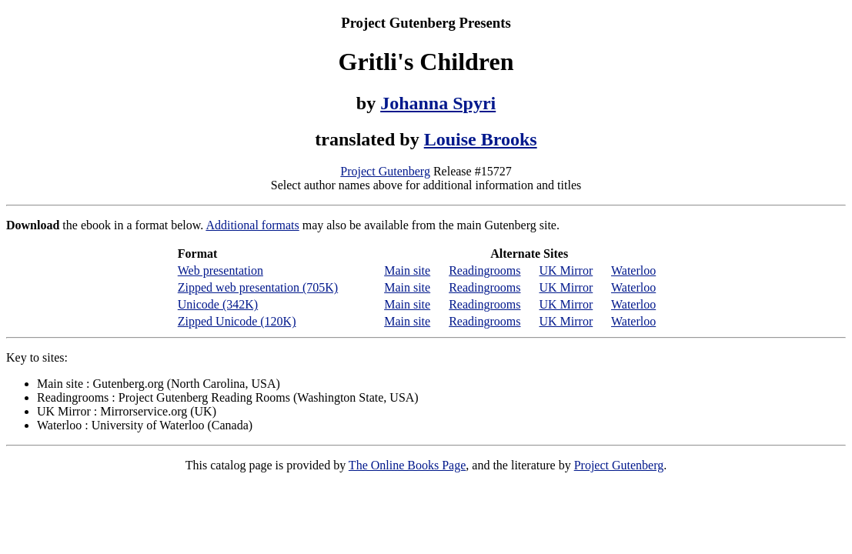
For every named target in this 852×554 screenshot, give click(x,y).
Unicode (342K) (218, 304)
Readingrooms (484, 270)
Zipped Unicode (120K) (237, 321)
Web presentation (220, 270)
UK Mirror (566, 270)
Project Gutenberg (385, 171)
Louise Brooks (480, 139)
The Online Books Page (407, 465)
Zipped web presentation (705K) (258, 287)
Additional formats (252, 225)
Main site (407, 270)
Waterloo (633, 270)
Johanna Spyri (438, 103)
